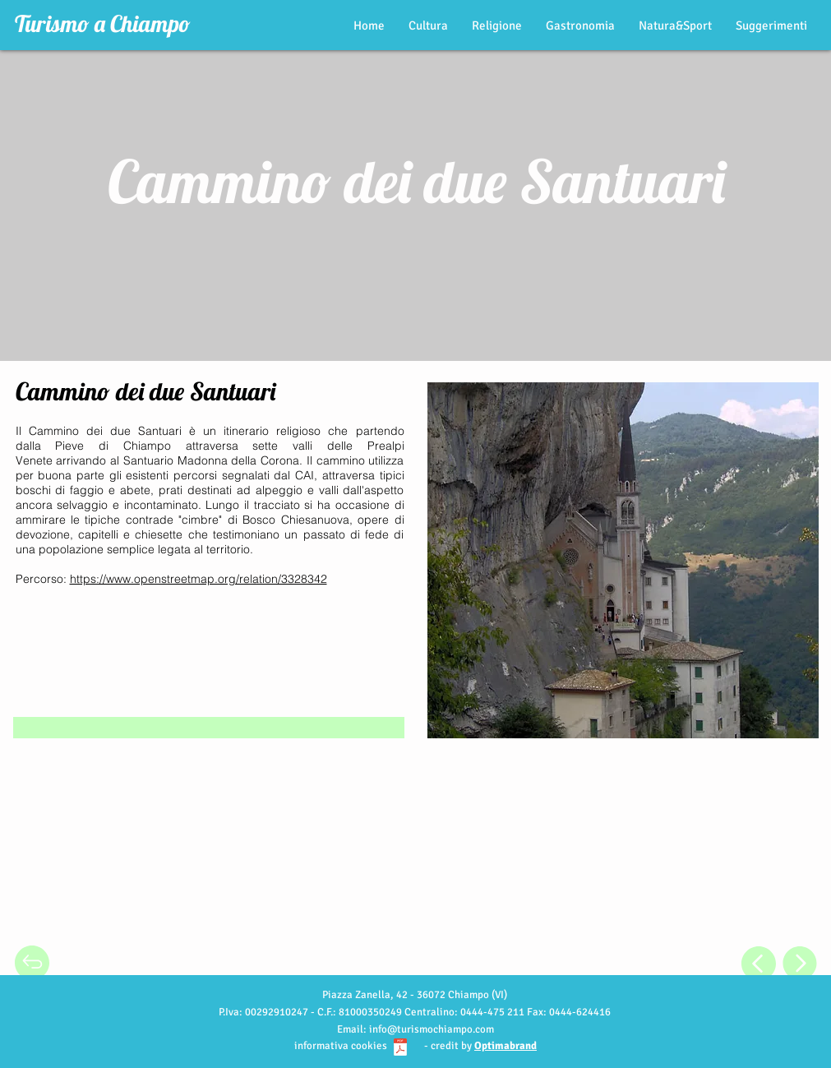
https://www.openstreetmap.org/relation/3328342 (198, 578)
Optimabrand (505, 1045)
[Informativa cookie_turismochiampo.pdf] (400, 1049)
